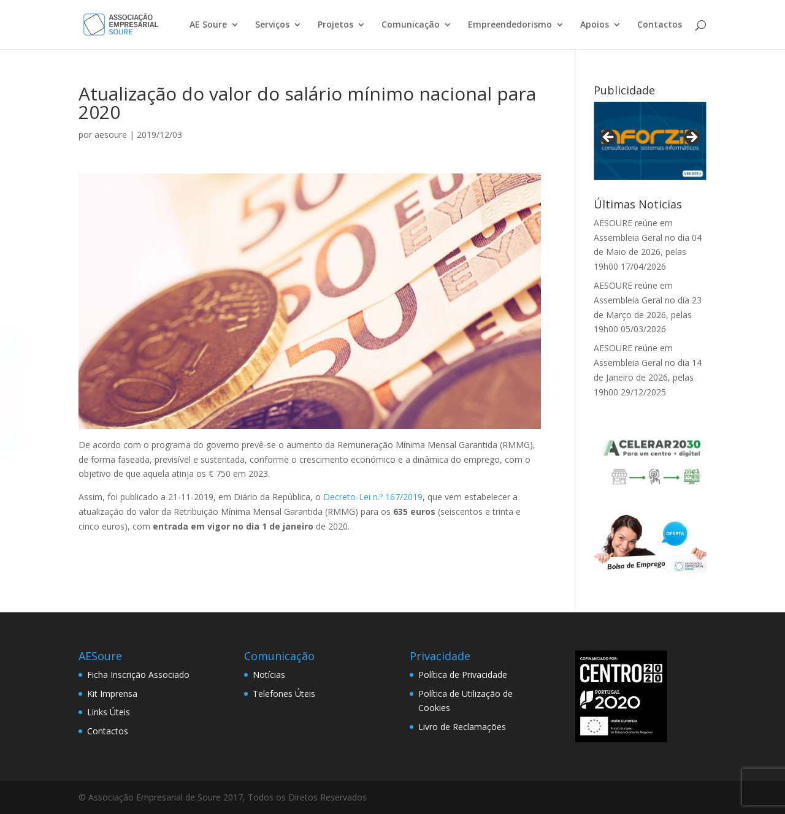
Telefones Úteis (284, 693)
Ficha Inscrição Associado (138, 674)
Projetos (335, 25)
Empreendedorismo (510, 25)
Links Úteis (108, 712)
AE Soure (208, 25)
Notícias (269, 674)
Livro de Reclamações (462, 726)
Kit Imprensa (112, 693)
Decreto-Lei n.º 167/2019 (373, 497)
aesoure (110, 134)
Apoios (594, 25)
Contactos (659, 25)
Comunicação (410, 25)
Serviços (272, 25)
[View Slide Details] (650, 141)
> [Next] (691, 138)
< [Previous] (609, 138)
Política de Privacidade (462, 674)
